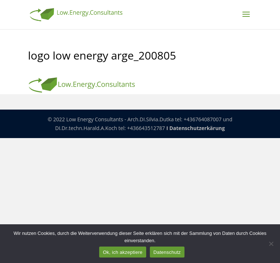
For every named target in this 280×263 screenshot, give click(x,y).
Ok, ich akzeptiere (123, 252)
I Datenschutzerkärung (195, 128)
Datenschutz (167, 252)
